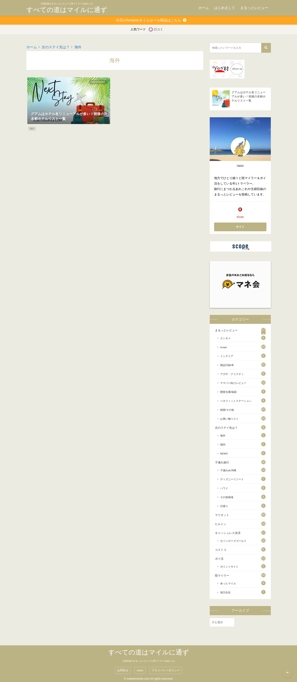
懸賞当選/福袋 (228, 391)
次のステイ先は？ (56, 47)
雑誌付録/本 (227, 365)
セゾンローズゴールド (233, 540)
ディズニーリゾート (232, 479)
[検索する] (266, 48)
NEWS (224, 453)
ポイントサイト (229, 566)
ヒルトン (220, 524)
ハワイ (224, 488)
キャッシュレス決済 (227, 533)
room (140, 670)
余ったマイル (228, 583)
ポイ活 (219, 558)
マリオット (222, 515)
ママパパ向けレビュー (233, 383)
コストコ (220, 549)
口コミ (158, 29)
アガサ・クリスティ (232, 374)
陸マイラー (222, 575)
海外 (77, 47)
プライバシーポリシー (166, 670)
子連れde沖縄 (228, 470)
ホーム (203, 8)
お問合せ (123, 670)
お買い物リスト (229, 418)
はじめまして (224, 8)
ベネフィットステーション (236, 400)
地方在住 (225, 592)
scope (223, 347)
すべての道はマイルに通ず (66, 9)
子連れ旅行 (222, 462)
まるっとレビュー (254, 8)
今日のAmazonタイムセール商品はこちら (148, 20)
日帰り (224, 506)
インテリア (226, 356)
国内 (222, 444)
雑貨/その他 (227, 409)
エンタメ (225, 338)
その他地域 (226, 497)
